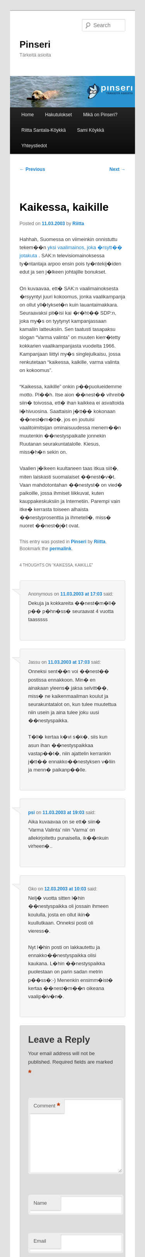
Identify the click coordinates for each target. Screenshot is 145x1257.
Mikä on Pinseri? (100, 114)
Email (40, 1241)
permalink (60, 548)
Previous (32, 169)
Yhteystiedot (34, 145)
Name (40, 1203)
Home (27, 114)
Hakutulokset (58, 114)
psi (31, 812)
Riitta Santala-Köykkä (43, 130)
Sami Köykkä (90, 130)
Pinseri (35, 44)
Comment (47, 1106)
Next (117, 169)
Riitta (78, 223)
